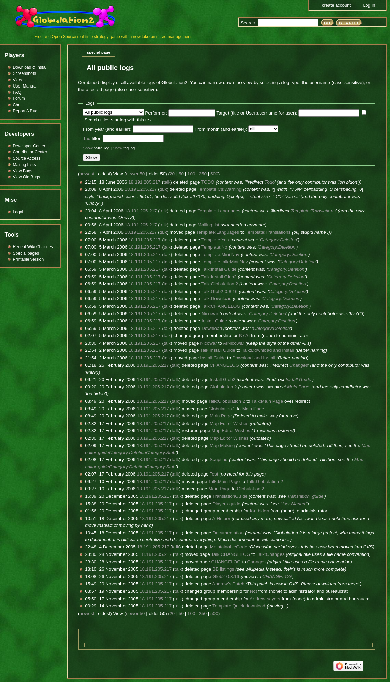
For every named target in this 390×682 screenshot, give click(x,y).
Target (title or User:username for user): (256, 113)
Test (214, 474)
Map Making (222, 445)
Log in (369, 5)
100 (191, 173)
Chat (17, 105)
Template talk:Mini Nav (225, 261)
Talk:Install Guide (219, 269)
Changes (298, 365)
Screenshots (24, 73)
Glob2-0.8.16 (225, 576)
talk (166, 182)
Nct (253, 591)
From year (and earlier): (107, 129)
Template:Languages (219, 210)
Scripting (219, 459)
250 (203, 173)
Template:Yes (215, 239)
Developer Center (29, 146)
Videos (19, 80)
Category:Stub (161, 452)
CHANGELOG (224, 365)
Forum (19, 98)
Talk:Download (217, 298)
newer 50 (135, 173)
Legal (18, 212)
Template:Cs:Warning (220, 189)
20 (172, 173)
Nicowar (210, 313)
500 (214, 173)
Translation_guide (305, 496)
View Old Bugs (26, 177)
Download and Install (253, 357)
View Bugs (22, 171)
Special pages (26, 253)
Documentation (228, 532)
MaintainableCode (228, 546)
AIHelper (221, 518)
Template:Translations (313, 210)
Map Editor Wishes (229, 423)
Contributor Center (30, 152)
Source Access (27, 158)
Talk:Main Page (267, 401)
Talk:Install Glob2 (219, 276)
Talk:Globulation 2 (220, 283)
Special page (98, 52)
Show (88, 148)
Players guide (226, 503)
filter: (92, 138)
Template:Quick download (238, 606)
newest (87, 173)
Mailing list (208, 224)
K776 (244, 335)
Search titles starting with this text (118, 119)
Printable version (28, 259)
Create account (336, 5)
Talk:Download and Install (268, 350)
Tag (87, 138)
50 (181, 173)
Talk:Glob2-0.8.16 (220, 291)
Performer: (156, 113)
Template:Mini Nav (220, 254)
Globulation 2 (223, 386)
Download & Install (30, 67)
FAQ (17, 92)
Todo (270, 182)
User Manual (293, 503)
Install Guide (214, 320)
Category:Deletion (278, 239)
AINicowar (233, 343)
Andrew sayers (265, 598)
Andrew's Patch (228, 583)
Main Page (298, 386)
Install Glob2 (222, 379)
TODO (207, 182)
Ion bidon (259, 510)
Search (247, 22)
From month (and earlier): (221, 129)
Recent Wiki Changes (33, 246)
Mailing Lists (24, 164)
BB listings (223, 569)
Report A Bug (25, 111)
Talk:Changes (271, 554)
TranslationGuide (229, 496)
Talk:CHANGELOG (221, 306)
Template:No (215, 247)
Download (212, 328)
